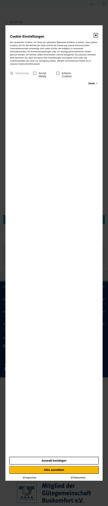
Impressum (29, 477)
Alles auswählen (54, 469)
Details (91, 83)
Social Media (39, 75)
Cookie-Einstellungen (27, 36)
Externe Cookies (64, 75)
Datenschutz (78, 477)
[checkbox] (11, 73)
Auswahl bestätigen (54, 460)
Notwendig (19, 73)
